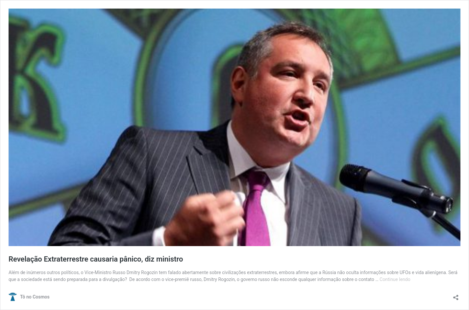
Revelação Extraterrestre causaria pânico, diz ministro (96, 259)
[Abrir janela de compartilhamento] (455, 295)
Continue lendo (395, 279)
